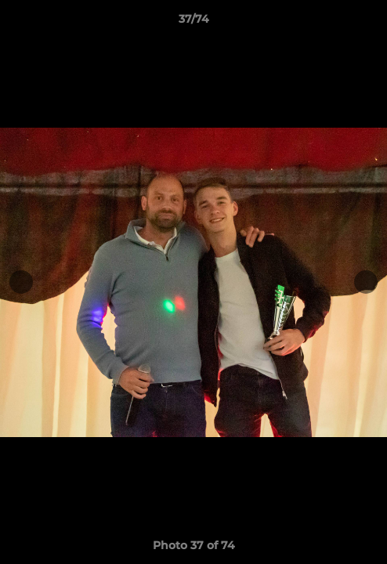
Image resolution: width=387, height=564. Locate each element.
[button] (368, 23)
